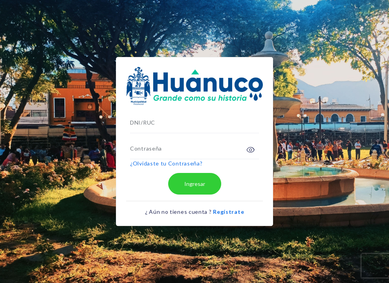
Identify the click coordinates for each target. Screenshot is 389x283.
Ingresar (194, 183)
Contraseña (146, 148)
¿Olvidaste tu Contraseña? (166, 163)
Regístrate (228, 211)
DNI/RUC (142, 122)
